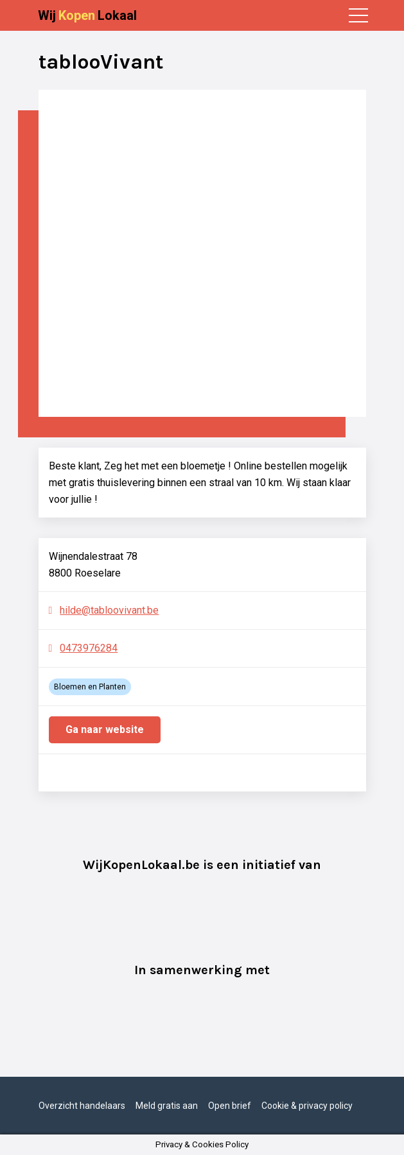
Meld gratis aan (167, 1105)
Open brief (229, 1105)
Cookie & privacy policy (307, 1105)
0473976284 (89, 648)
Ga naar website (105, 729)
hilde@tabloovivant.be (109, 610)
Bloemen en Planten (90, 686)
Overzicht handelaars (82, 1105)
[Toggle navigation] (358, 15)
